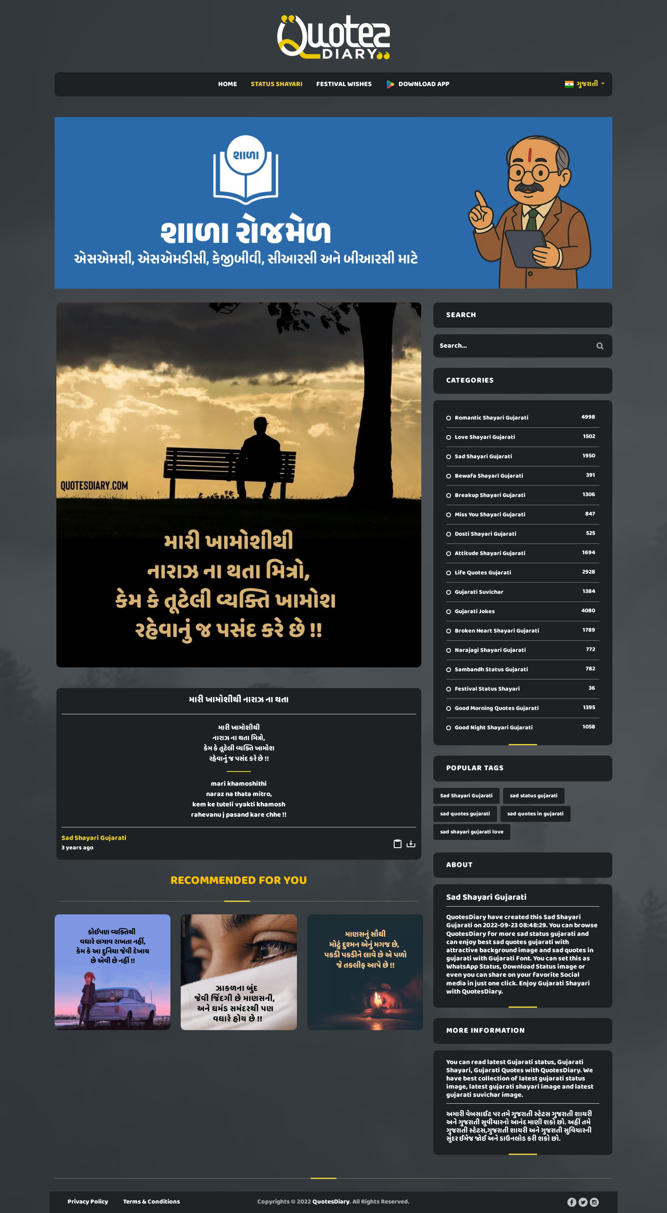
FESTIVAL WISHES (344, 84)
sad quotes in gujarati (535, 813)
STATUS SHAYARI (277, 84)
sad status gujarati (534, 795)
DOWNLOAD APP (417, 84)
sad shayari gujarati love (471, 831)
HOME (227, 84)
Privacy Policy (88, 1202)
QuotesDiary (330, 1202)
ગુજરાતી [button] (582, 84)
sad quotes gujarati (465, 813)
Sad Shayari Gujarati (94, 838)
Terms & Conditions (151, 1202)
